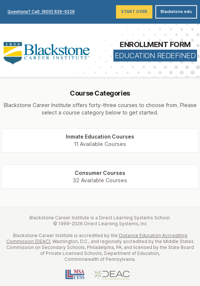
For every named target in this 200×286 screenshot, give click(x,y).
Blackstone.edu (176, 11)
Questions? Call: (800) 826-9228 (41, 11)
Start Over (134, 11)
